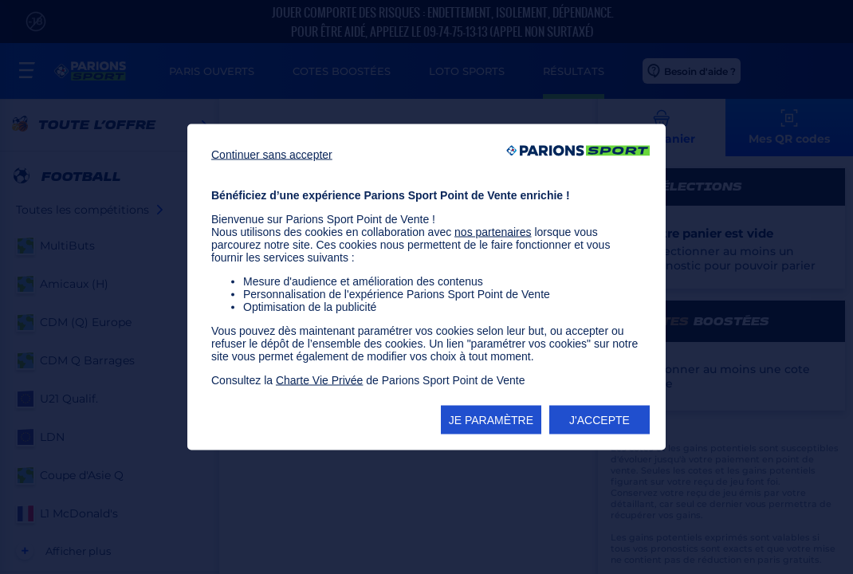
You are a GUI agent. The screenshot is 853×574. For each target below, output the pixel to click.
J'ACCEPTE (599, 420)
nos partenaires (493, 232)
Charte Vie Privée (319, 380)
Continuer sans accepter (271, 154)
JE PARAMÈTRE (491, 420)
